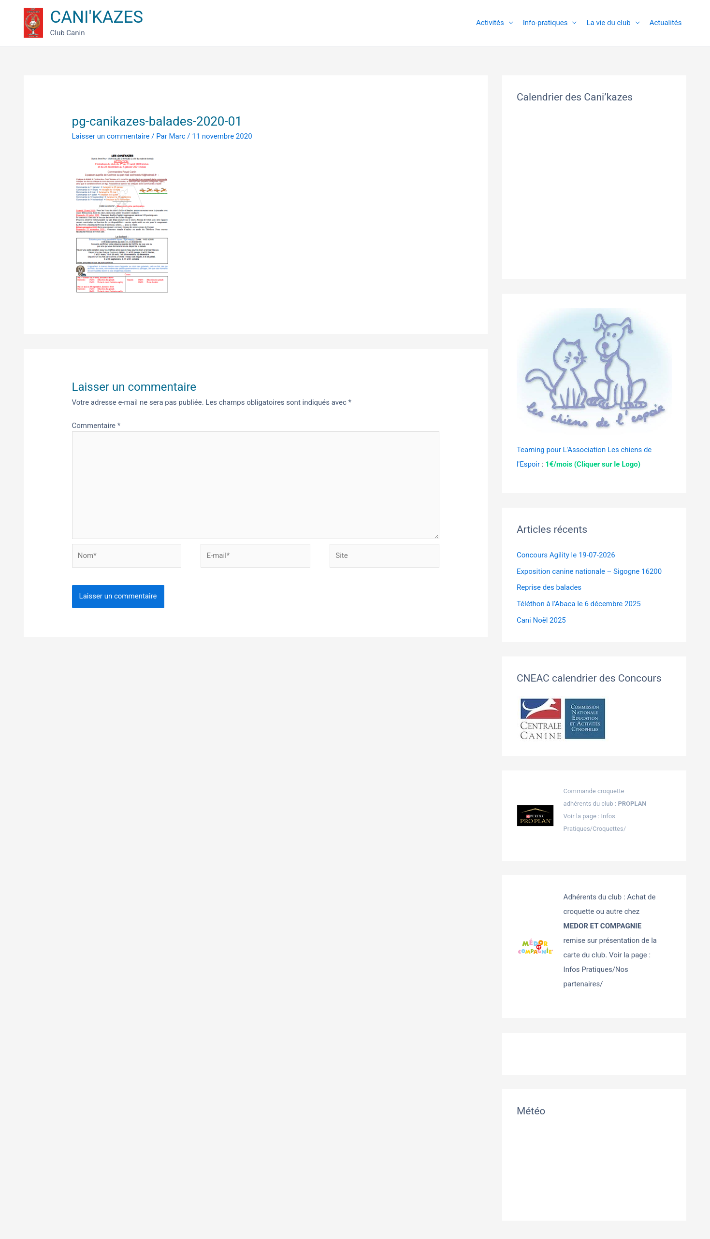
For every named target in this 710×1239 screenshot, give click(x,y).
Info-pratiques (545, 22)
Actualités (666, 22)
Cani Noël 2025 (541, 620)
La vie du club (608, 22)
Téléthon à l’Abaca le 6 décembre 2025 (579, 603)
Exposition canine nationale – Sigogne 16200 (589, 571)
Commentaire (96, 425)
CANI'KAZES (97, 17)
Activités (490, 22)
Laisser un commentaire (111, 136)
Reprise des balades (549, 587)
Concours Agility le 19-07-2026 (566, 555)
